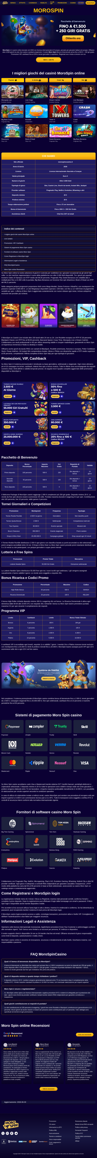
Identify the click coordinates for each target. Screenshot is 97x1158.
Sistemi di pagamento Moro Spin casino (18, 247)
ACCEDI (81, 3)
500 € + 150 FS (48, 60)
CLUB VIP (52, 2)
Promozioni (52, 1121)
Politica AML (53, 1130)
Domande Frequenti (81, 1130)
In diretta (36, 80)
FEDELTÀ (43, 3)
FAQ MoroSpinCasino (12, 265)
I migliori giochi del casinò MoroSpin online (19, 234)
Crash (60, 80)
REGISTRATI (90, 3)
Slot (84, 80)
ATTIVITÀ (22, 3)
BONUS (13, 3)
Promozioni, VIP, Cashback (13, 243)
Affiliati (77, 1141)
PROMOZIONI (62, 3)
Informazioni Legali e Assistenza (15, 261)
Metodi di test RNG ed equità (84, 1124)
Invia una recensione (84, 1034)
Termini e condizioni (55, 1136)
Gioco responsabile (55, 1139)
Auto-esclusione (54, 1133)
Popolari (13, 80)
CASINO (73, 3)
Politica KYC (79, 1133)
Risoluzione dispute (81, 1121)
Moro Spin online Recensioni (14, 269)
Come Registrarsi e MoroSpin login (16, 256)
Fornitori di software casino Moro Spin (17, 252)
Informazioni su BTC (55, 1127)
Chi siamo (52, 1124)
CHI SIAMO (8, 239)
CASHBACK (33, 3)
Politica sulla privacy (81, 1127)
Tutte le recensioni (48, 1089)
